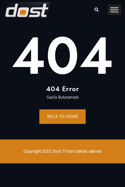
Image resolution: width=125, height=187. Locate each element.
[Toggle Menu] (114, 9)
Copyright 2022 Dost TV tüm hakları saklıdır (63, 151)
